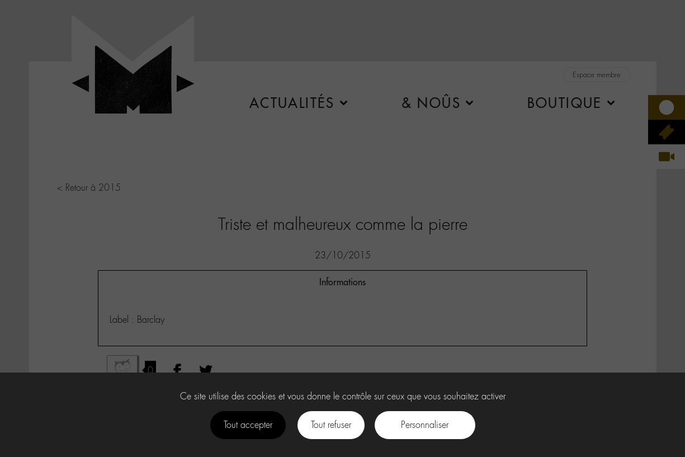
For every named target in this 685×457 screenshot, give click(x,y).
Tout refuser (331, 425)
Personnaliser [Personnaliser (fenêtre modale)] (424, 425)
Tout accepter (248, 425)
